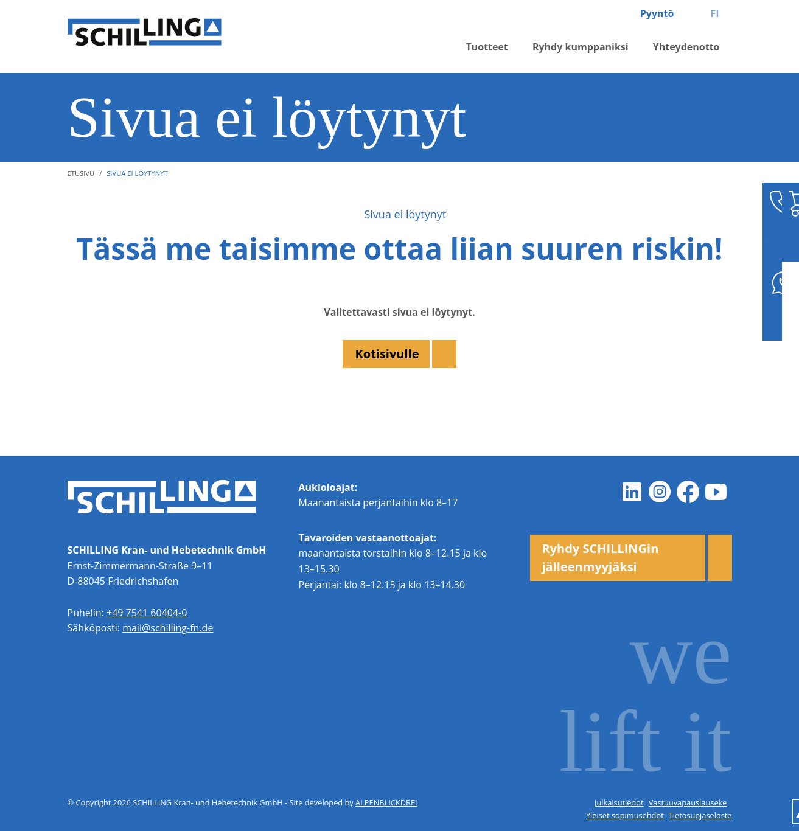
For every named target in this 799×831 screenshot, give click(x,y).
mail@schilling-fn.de (167, 628)
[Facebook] (688, 492)
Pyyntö (657, 13)
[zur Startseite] (171, 37)
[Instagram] (660, 492)
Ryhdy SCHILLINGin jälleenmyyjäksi (600, 557)
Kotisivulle (387, 354)
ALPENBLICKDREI (386, 802)
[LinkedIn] (632, 492)
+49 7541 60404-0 (146, 612)
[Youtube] (716, 492)
